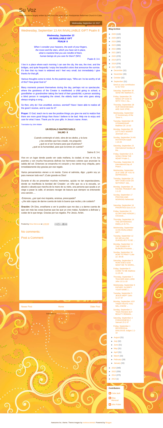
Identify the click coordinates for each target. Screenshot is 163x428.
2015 (114, 371)
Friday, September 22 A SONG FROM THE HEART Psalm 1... (123, 156)
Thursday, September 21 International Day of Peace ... (123, 164)
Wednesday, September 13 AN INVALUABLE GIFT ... (123, 230)
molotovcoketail (89, 423)
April (116, 352)
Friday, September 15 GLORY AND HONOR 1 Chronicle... (124, 213)
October (117, 78)
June (116, 345)
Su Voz (27, 10)
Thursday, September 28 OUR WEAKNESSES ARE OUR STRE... (123, 107)
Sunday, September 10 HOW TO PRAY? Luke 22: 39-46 (123, 254)
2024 (114, 41)
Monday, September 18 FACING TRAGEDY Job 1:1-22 (124, 189)
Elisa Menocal (115, 399)
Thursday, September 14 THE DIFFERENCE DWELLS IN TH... (123, 221)
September (119, 81)
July (116, 341)
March (117, 356)
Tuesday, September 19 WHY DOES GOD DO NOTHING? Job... (123, 180)
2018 (114, 63)
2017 (114, 67)
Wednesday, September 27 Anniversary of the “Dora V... (123, 115)
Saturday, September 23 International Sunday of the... (124, 148)
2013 (114, 379)
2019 (114, 60)
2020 (114, 56)
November (118, 74)
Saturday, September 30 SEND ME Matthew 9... (124, 92)
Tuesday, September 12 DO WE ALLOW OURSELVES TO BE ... (124, 238)
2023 (114, 45)
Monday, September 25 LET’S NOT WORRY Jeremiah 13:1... (123, 131)
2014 (114, 375)
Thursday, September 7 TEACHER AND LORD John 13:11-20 (123, 279)
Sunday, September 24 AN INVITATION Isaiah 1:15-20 (124, 139)
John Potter (116, 404)
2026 (114, 34)
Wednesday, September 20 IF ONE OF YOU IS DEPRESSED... (123, 172)
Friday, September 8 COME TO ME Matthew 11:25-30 (124, 271)
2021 (114, 52)
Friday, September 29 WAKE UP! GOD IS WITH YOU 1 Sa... (122, 98)
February (118, 359)
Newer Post (26, 306)
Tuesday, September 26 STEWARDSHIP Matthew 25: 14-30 (123, 123)
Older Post (95, 306)
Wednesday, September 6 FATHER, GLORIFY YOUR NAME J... (124, 287)
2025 (114, 38)
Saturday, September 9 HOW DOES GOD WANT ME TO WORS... (124, 262)
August (117, 337)
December (118, 70)
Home (61, 306)
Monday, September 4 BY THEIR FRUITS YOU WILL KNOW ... (124, 303)
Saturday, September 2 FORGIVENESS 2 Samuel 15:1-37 (123, 320)
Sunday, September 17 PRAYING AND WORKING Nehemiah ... (123, 198)
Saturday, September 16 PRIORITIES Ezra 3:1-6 (124, 206)
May (116, 348)
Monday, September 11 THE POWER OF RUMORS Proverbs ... (123, 246)
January (117, 363)
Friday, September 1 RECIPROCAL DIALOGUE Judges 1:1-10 (124, 329)
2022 (114, 49)
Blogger (108, 423)
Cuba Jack (115, 393)
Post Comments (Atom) (66, 314)
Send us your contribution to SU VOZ (124, 86)
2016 (114, 368)
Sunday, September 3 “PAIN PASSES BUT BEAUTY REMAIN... (122, 312)
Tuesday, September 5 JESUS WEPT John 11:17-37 (122, 295)
